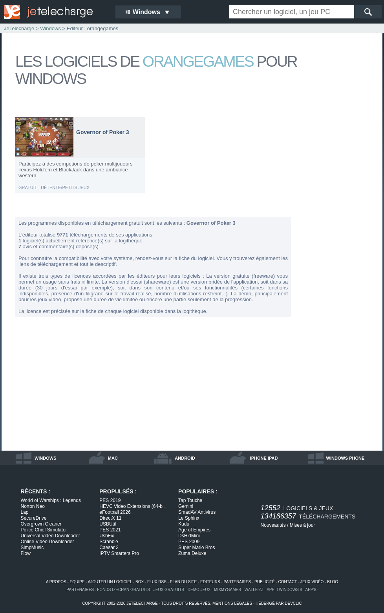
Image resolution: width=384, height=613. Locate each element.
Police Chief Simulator (44, 530)
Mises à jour (302, 525)
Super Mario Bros (196, 547)
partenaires (237, 582)
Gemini (185, 506)
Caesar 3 (109, 547)
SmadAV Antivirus (197, 512)
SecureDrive (34, 518)
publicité (264, 582)
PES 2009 (188, 541)
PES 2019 (110, 500)
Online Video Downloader (47, 541)
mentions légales (232, 603)
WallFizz (254, 590)
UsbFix (106, 535)
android (185, 458)
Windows (50, 28)
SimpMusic (32, 547)
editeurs (210, 582)
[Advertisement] (337, 234)
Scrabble (108, 541)
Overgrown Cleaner (41, 524)
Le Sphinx (188, 518)
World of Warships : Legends (51, 500)
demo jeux (199, 590)
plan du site (183, 582)
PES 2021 (110, 530)
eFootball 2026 (114, 512)
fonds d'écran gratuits (123, 590)
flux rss (156, 582)
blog (332, 582)
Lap (25, 512)
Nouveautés (273, 525)
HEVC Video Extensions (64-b (132, 506)
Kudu (183, 524)
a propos (56, 582)
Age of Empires (194, 530)
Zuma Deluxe (192, 553)
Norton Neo (33, 506)
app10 (311, 590)
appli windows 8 (284, 590)
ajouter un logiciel (110, 582)
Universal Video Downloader (50, 535)
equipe (77, 582)
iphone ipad (264, 458)
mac (113, 458)
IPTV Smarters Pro (119, 553)
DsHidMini (189, 535)
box (139, 582)
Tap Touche (190, 500)
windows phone (345, 458)
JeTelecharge (19, 28)
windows (46, 458)
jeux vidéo (312, 582)
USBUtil (107, 524)
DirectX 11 (110, 518)
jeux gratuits (169, 590)
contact (287, 582)
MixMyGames (227, 590)
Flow (26, 553)
